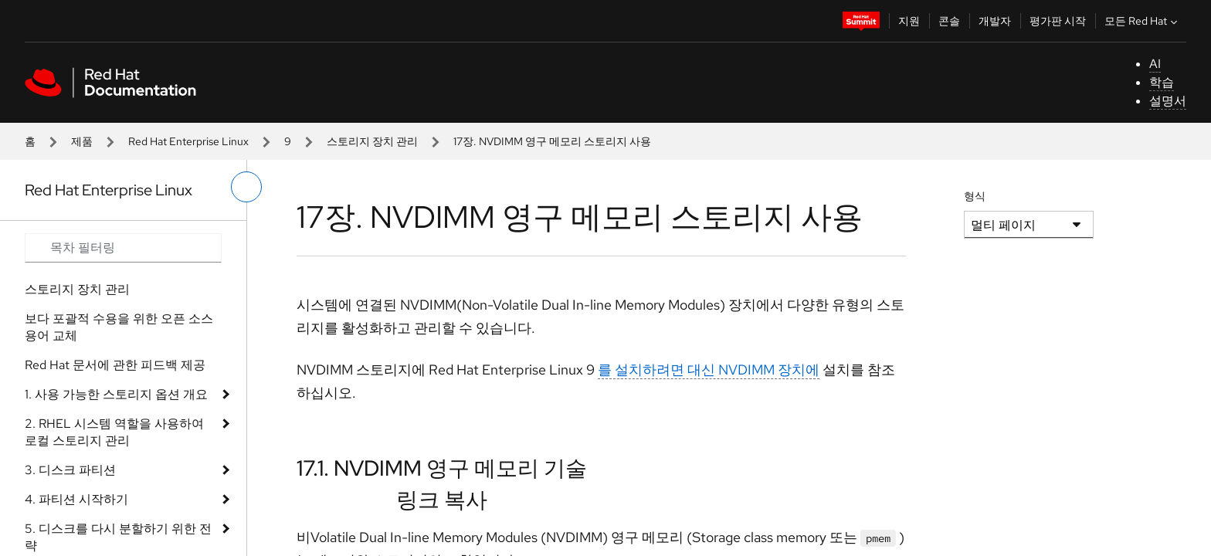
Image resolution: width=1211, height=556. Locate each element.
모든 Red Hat (1142, 21)
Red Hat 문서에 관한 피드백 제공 (115, 365)
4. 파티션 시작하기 (76, 499)
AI (1155, 64)
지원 (909, 21)
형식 (974, 196)
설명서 (1167, 101)
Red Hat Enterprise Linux (188, 141)
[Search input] (123, 248)
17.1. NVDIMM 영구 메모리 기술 (442, 468)
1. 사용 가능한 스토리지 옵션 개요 (116, 394)
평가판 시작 (1058, 21)
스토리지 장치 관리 (372, 141)
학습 (1161, 82)
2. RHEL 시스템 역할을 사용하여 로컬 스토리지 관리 (114, 432)
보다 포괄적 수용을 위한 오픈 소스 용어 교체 (119, 327)
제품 (82, 141)
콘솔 (949, 21)
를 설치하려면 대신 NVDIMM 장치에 (708, 369)
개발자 (995, 21)
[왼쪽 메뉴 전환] (246, 186)
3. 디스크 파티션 (70, 470)
